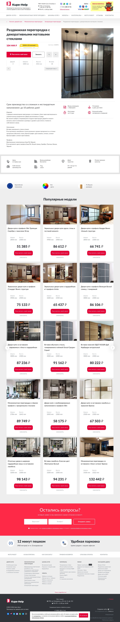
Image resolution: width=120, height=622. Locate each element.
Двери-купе (11, 15)
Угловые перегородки (30, 575)
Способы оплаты (86, 554)
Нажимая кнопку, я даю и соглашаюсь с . (60, 528)
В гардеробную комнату (13, 570)
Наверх (110, 599)
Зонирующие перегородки (53, 21)
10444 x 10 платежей (29, 47)
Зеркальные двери (103, 568)
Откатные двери (102, 576)
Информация (109, 614)
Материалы (76, 15)
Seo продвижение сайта (101, 611)
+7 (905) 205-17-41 (60, 610)
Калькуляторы (29, 554)
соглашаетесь (37, 616)
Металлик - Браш (82, 570)
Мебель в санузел (46, 583)
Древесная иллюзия (82, 572)
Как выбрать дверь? (104, 562)
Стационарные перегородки (31, 573)
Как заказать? (47, 554)
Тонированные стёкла (65, 565)
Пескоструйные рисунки (66, 566)
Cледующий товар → (51, 68)
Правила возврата (66, 554)
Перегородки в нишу (29, 580)
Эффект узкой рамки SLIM (84, 565)
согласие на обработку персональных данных (52, 528)
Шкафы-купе (53, 15)
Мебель (65, 15)
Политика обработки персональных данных (99, 618)
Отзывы (99, 15)
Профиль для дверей (103, 572)
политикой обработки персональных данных (81, 528)
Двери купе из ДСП (103, 574)
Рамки (79, 562)
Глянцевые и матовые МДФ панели (67, 569)
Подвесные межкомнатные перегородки (31, 583)
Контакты (109, 15)
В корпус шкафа (11, 568)
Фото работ (89, 15)
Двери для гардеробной (104, 570)
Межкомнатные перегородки (32, 15)
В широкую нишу (11, 566)
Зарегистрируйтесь (98, 3)
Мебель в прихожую (47, 580)
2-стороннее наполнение (66, 579)
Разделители (80, 575)
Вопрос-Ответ (101, 565)
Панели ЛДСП (63, 575)
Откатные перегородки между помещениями (32, 577)
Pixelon (111, 609)
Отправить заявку (84, 522)
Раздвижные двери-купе (104, 566)
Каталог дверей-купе (15, 21)
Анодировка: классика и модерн (85, 573)
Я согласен (83, 615)
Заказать (38, 54)
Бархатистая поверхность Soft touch (85, 567)
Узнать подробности (60, 592)
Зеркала (62, 577)
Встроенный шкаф (47, 565)
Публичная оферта (107, 620)
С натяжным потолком (13, 572)
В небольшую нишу (12, 565)
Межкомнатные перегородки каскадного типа (32, 567)
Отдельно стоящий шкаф (48, 566)
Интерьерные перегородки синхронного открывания (31, 570)
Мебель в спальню (47, 581)
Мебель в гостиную (47, 576)
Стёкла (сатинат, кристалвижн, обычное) (68, 572)
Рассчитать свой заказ (19, 54)
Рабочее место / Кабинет (48, 578)
